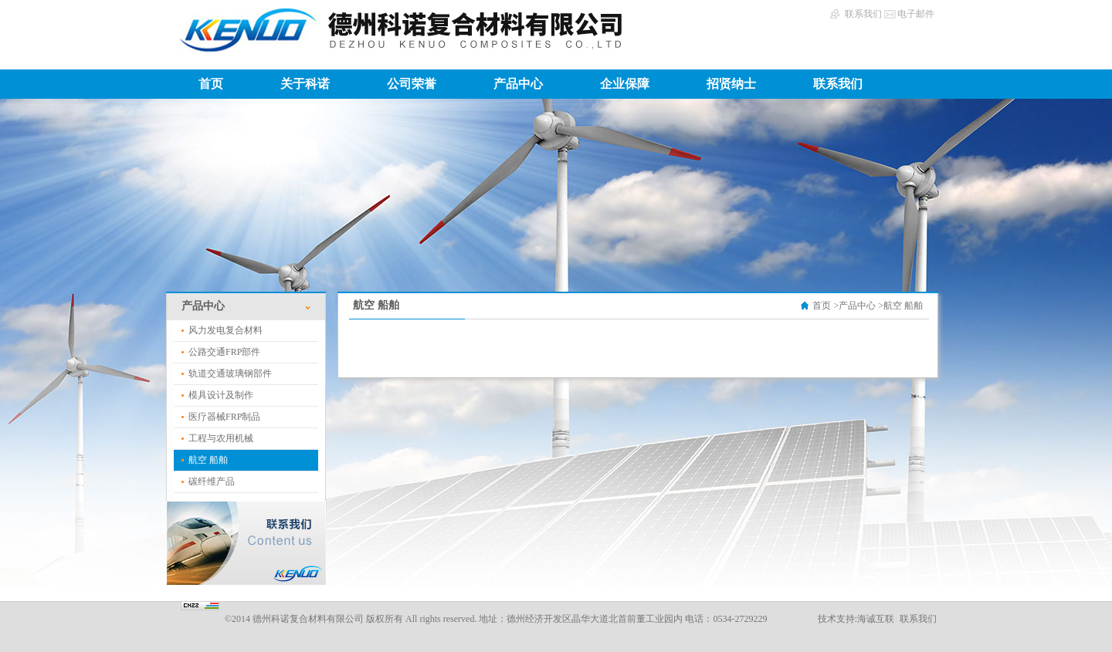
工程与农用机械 (220, 438)
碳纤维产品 (211, 481)
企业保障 (624, 83)
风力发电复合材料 (225, 330)
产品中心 (518, 83)
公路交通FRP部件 (224, 351)
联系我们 (863, 13)
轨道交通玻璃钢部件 (230, 373)
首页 (210, 83)
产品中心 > (861, 305)
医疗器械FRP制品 (224, 416)
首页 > (825, 305)
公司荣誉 (411, 83)
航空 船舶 (208, 459)
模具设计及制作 (220, 395)
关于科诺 (305, 83)
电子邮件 (915, 13)
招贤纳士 (731, 83)
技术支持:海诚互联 (856, 618)
